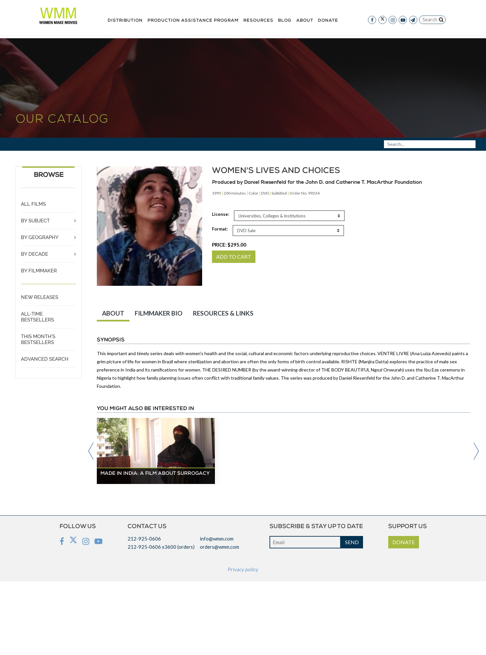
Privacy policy (243, 569)
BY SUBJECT (35, 221)
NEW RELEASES (39, 297)
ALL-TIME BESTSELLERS (37, 317)
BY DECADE (34, 254)
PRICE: (229, 245)
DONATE (403, 542)
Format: (220, 229)
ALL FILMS (33, 204)
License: (220, 214)
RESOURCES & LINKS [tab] (223, 313)
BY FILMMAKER (39, 271)
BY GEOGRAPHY (40, 237)
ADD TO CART (233, 256)
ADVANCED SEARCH (44, 359)
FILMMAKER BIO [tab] (158, 313)
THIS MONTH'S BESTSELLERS (38, 339)
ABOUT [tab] (113, 313)
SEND (352, 542)
